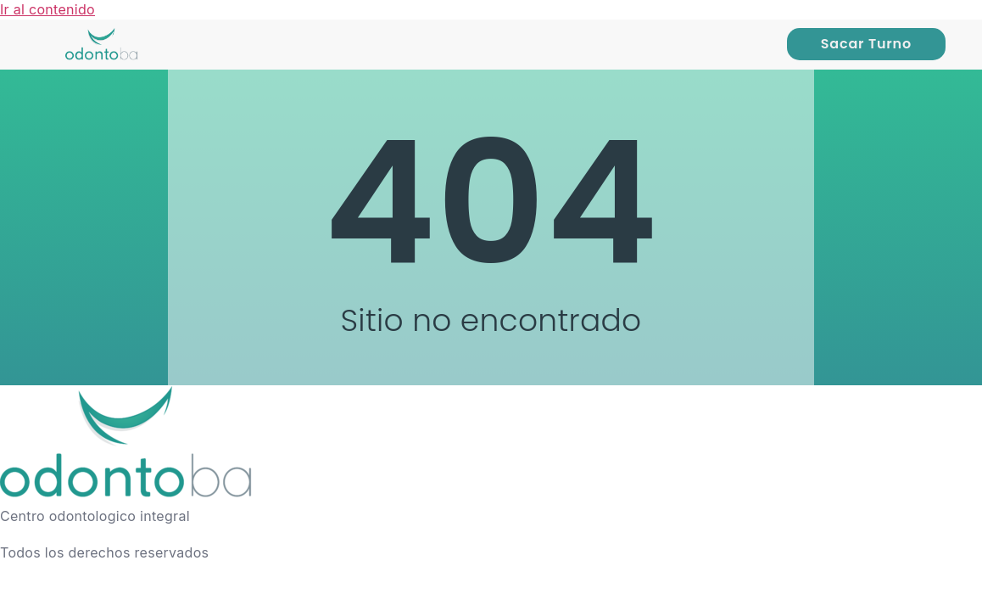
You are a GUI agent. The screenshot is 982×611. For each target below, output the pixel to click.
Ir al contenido (47, 9)
